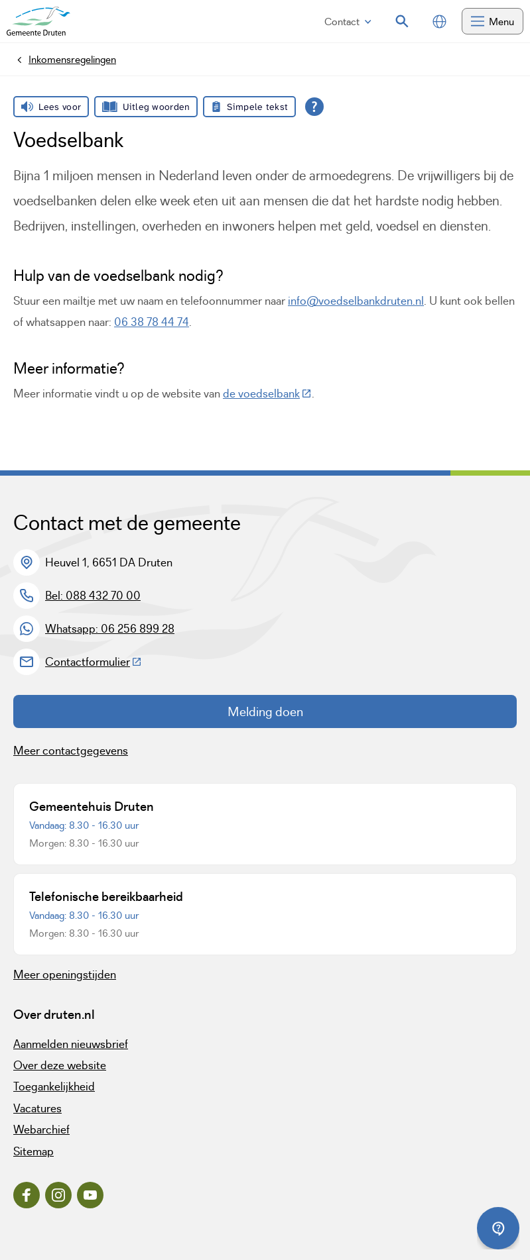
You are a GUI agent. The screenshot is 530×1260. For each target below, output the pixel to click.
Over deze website (59, 1065)
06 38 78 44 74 (151, 322)
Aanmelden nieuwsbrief (70, 1044)
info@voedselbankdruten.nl (356, 300)
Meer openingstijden (64, 974)
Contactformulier (93, 662)
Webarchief (41, 1129)
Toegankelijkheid (54, 1086)
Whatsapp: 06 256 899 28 (109, 628)
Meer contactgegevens (70, 750)
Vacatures (37, 1108)
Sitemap (33, 1151)
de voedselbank (267, 393)
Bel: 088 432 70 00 (93, 595)
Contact (347, 21)
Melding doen (265, 711)
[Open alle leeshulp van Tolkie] (314, 106)
